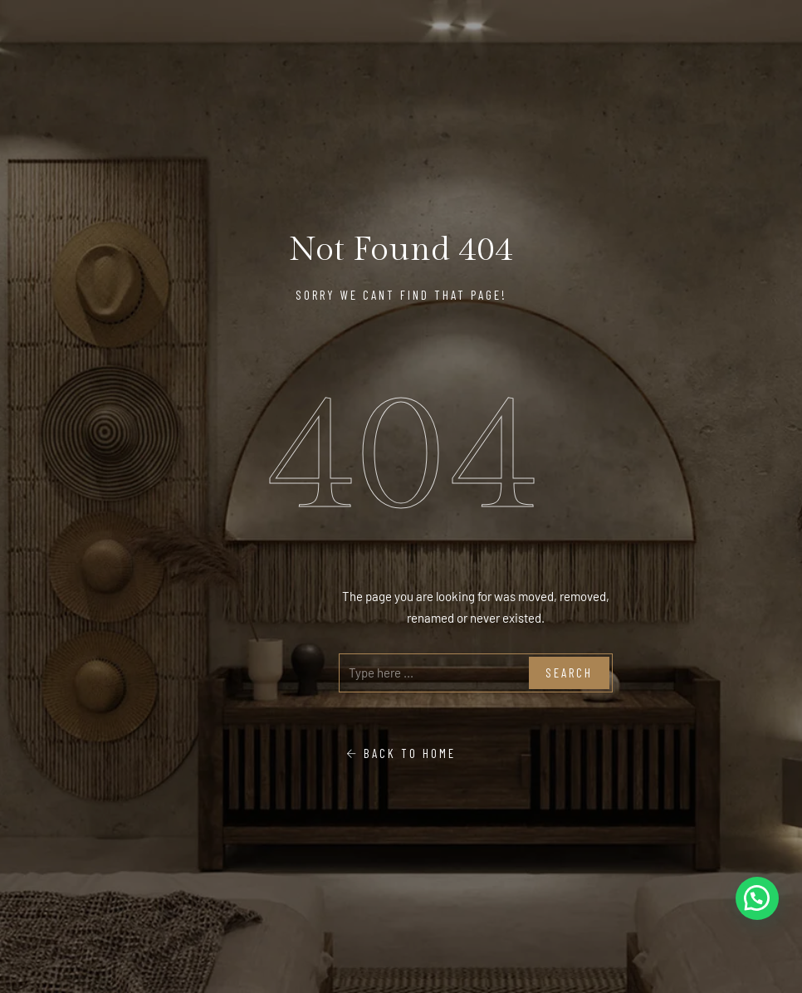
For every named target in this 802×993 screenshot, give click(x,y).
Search (569, 672)
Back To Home (401, 753)
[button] (757, 898)
